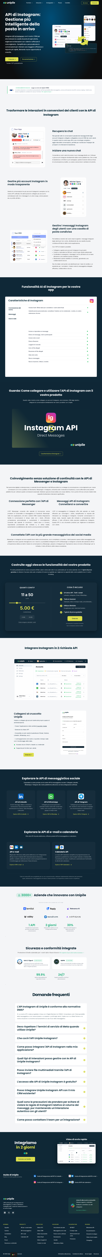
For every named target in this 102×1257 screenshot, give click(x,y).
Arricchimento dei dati (59, 1227)
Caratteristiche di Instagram (50, 454)
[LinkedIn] (4, 1212)
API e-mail (23, 1233)
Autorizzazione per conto (75, 1234)
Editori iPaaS (40, 1237)
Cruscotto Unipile (41, 726)
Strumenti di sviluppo (91, 1234)
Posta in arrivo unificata (60, 1233)
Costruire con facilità (25, 1159)
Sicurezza (96, 1254)
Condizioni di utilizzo (78, 1254)
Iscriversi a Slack (81, 1210)
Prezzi (60, 3)
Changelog (89, 1240)
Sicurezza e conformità (10, 1243)
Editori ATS (40, 1227)
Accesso (85, 3)
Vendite (56, 1240)
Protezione (72, 1239)
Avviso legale (88, 1254)
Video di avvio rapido (91, 1237)
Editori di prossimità (42, 1233)
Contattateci (8, 1233)
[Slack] (13, 1212)
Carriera (7, 1230)
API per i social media (26, 1227)
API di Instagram (18, 36)
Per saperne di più (47, 91)
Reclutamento (57, 1237)
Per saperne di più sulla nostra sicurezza (72, 952)
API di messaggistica (26, 1230)
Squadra (7, 1227)
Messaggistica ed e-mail (60, 1230)
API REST (72, 1227)
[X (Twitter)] (9, 1212)
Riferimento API (90, 1227)
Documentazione (27, 59)
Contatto (67, 3)
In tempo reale (73, 1230)
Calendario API (24, 1237)
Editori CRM (40, 1230)
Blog (6, 1237)
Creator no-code (41, 1243)
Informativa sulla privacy (64, 1254)
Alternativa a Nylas (58, 1243)
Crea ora (94, 3)
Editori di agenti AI (41, 1240)
